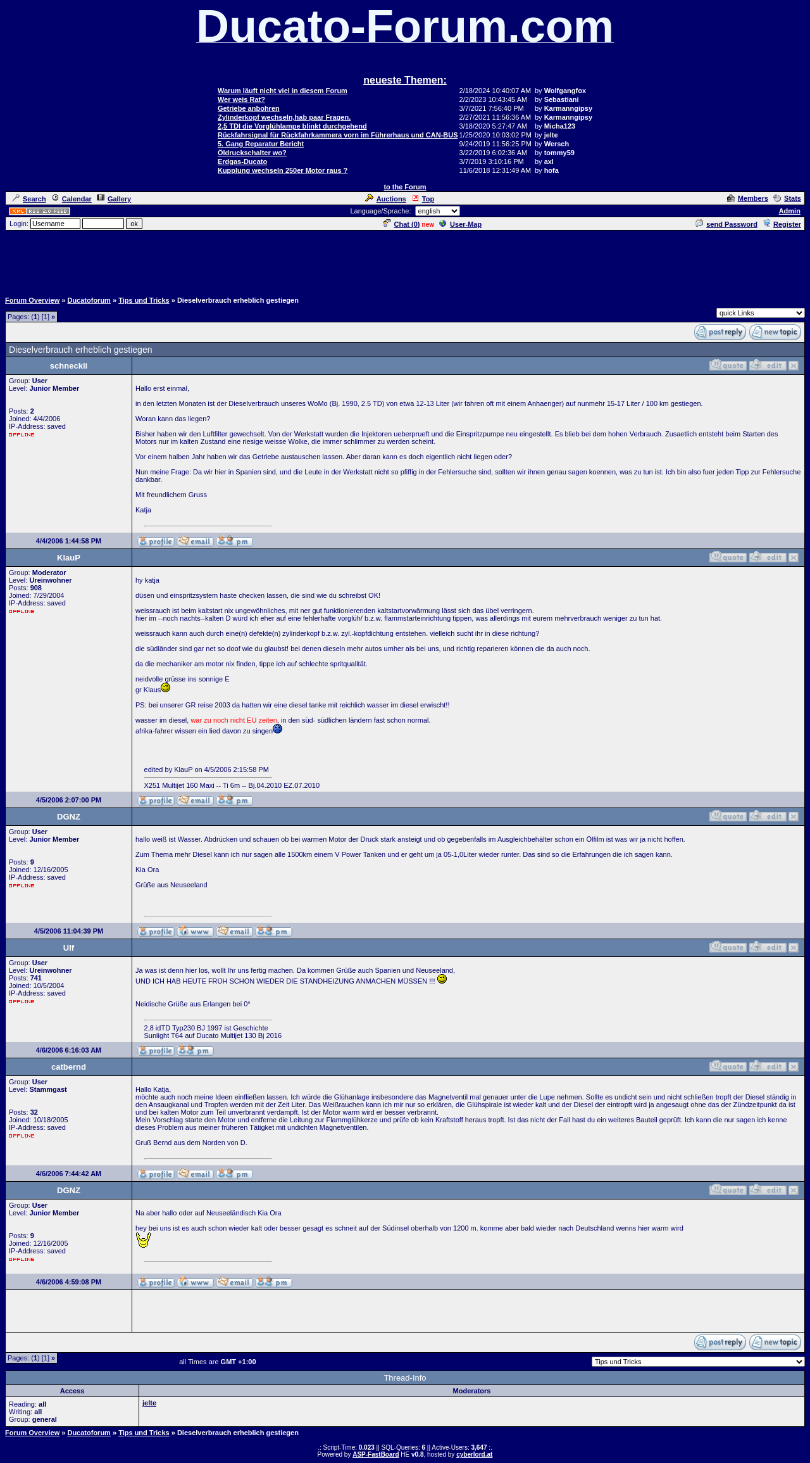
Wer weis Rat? (241, 99)
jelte (149, 1403)
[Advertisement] (405, 260)
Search (29, 199)
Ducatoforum (88, 300)
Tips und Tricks (144, 300)
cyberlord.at (474, 1454)
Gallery (114, 199)
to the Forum (404, 187)
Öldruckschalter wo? (252, 152)
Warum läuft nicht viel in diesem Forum (282, 90)
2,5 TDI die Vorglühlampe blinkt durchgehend (292, 126)
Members (747, 198)
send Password (726, 224)
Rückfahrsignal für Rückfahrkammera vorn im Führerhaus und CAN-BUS (338, 135)
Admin (790, 211)
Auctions (385, 199)
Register (782, 224)
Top (422, 199)
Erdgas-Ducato (242, 161)
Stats (787, 198)
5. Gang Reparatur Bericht (261, 144)
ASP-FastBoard (375, 1454)
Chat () (401, 224)
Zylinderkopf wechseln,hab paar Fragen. (284, 117)
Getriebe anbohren (249, 108)
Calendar (71, 199)
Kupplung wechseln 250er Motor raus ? (282, 170)
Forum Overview (32, 300)
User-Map (460, 224)
